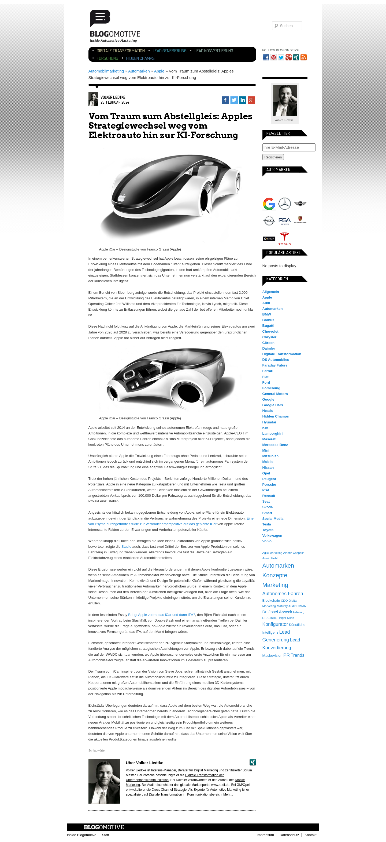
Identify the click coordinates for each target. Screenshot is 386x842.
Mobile (267, 462)
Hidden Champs (140, 58)
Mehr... (228, 794)
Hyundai (269, 422)
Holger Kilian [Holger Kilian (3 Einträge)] (286, 617)
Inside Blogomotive (81, 835)
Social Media (273, 519)
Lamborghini (273, 433)
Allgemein (270, 292)
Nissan (268, 468)
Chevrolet (270, 331)
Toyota (268, 530)
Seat (266, 501)
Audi (284, 186)
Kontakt (310, 835)
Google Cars (272, 405)
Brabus (268, 320)
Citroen (268, 343)
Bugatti (268, 326)
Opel (269, 221)
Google (269, 203)
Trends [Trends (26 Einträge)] (297, 655)
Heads (267, 411)
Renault (268, 496)
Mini (300, 203)
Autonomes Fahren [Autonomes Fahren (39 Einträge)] (282, 593)
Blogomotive (118, 27)
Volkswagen (300, 238)
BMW (300, 186)
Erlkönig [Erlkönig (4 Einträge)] (298, 612)
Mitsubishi (271, 456)
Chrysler (269, 337)
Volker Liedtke (113, 97)
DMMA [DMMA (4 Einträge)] (301, 606)
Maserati (269, 439)
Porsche (300, 220)
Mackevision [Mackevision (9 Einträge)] (272, 656)
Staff (105, 835)
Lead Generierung (170, 50)
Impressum (265, 835)
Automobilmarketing (106, 71)
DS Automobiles (275, 360)
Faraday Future (275, 365)
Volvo (267, 541)
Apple (159, 71)
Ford (266, 382)
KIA (265, 428)
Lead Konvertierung (214, 50)
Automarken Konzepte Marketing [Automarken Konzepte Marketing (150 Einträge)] (278, 575)
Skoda (267, 507)
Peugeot (269, 479)
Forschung (107, 58)
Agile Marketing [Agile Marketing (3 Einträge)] (272, 552)
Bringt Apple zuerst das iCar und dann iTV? (161, 615)
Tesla (284, 238)
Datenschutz (289, 835)
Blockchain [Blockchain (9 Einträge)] (271, 600)
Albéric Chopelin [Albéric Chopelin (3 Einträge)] (293, 552)
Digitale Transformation (121, 50)
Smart (269, 238)
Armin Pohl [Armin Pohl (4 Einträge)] (269, 558)
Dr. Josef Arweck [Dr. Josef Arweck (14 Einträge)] (277, 611)
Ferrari (267, 371)
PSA (284, 221)
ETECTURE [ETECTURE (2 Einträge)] (269, 617)
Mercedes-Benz (284, 203)
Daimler (268, 348)
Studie (126, 547)
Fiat (265, 377)
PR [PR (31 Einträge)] (286, 655)
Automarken (139, 71)
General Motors (275, 394)
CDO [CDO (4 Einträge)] (284, 600)
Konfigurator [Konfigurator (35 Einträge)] (275, 624)
